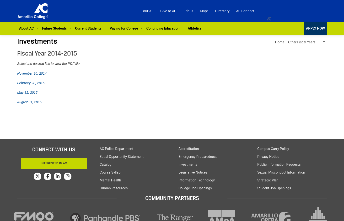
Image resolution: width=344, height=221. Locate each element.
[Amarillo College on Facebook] (47, 176)
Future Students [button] (55, 28)
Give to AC (168, 11)
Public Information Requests (279, 165)
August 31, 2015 (29, 102)
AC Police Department (116, 149)
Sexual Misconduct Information (281, 172)
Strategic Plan (268, 180)
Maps (204, 11)
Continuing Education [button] (163, 28)
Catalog (106, 165)
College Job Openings (195, 188)
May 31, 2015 (27, 92)
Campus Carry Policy (273, 149)
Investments (37, 41)
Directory (222, 11)
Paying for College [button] (125, 28)
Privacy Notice (268, 157)
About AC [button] (27, 28)
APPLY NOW (315, 28)
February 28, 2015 (30, 83)
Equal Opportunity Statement (122, 157)
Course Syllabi (110, 172)
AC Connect (245, 11)
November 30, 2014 (32, 73)
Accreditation (188, 149)
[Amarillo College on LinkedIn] (57, 176)
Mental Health (110, 180)
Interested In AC (54, 163)
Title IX (188, 11)
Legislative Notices (192, 172)
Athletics (195, 28)
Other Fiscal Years (305, 42)
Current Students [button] (89, 28)
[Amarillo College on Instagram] (67, 176)
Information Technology (196, 180)
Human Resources (114, 188)
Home (279, 42)
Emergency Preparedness (197, 157)
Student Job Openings (274, 188)
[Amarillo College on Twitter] (37, 176)
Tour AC (147, 11)
